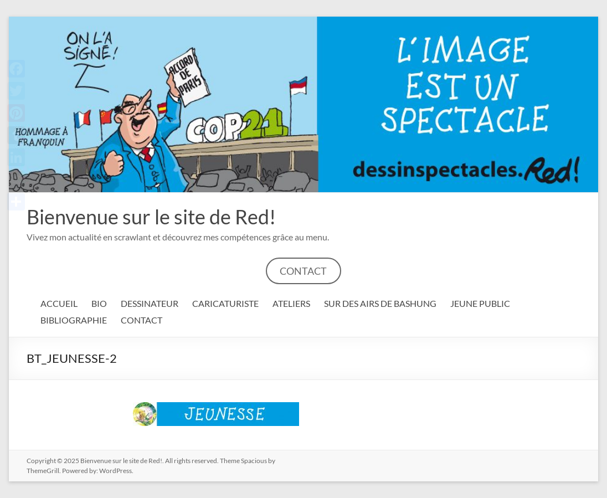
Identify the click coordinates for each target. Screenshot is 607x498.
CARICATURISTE (225, 303)
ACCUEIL (59, 303)
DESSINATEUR (149, 303)
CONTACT (303, 271)
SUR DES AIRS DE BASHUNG (380, 303)
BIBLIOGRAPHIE (73, 320)
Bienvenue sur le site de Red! (151, 216)
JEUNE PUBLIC (480, 303)
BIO (99, 303)
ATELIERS (291, 303)
